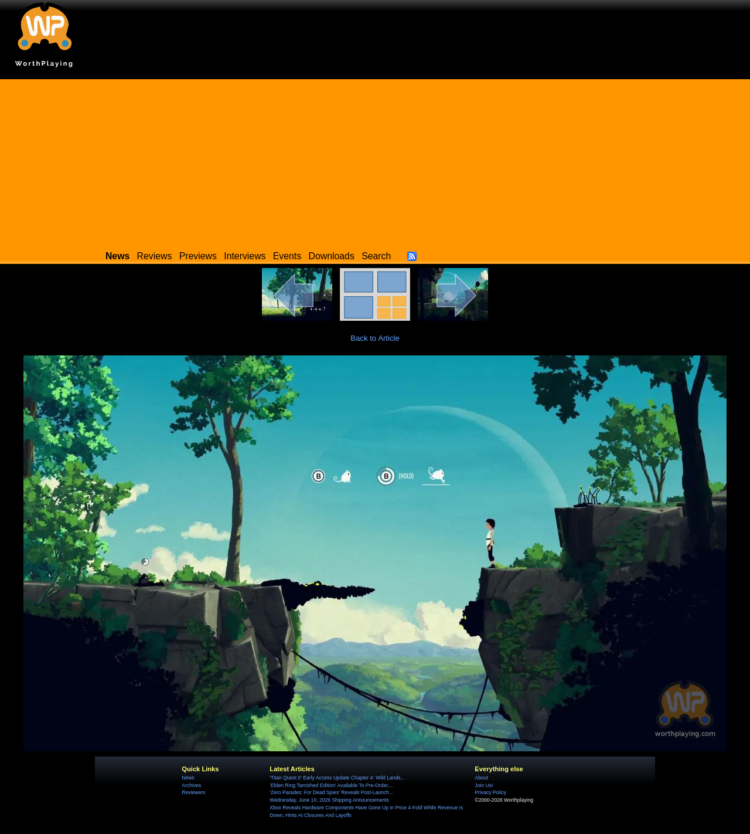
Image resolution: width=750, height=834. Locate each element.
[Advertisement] (375, 161)
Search (376, 256)
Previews (198, 256)
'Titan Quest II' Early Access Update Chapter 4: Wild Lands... (337, 778)
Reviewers (193, 792)
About (481, 778)
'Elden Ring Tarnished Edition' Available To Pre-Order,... (331, 785)
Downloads (331, 256)
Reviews (154, 256)
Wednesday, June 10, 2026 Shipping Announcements (329, 800)
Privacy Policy (490, 792)
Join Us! (484, 785)
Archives (191, 785)
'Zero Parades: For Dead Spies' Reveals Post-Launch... (331, 792)
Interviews (244, 256)
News (188, 778)
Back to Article (375, 338)
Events (287, 256)
